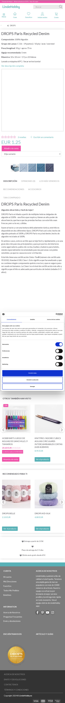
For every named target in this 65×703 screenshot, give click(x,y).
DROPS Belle (8, 513)
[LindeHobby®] (11, 6)
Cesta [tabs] (56, 15)
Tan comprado (11, 197)
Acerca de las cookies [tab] (53, 319)
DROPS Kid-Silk (42, 513)
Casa (15, 15)
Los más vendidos (49, 181)
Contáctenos (11, 684)
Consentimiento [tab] (11, 319)
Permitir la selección (32, 380)
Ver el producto (42, 459)
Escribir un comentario (43, 137)
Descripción (10, 181)
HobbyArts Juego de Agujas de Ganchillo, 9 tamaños (14, 441)
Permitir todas (32, 373)
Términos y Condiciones (16, 690)
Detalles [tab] (32, 319)
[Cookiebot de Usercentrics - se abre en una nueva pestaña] (51, 314)
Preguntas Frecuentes (12, 617)
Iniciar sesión (42, 15)
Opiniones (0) (28, 181)
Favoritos (28, 15)
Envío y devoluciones (12, 621)
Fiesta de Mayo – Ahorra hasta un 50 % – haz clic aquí (20, 1)
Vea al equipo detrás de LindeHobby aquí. (48, 603)
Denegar (32, 386)
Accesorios (34, 189)
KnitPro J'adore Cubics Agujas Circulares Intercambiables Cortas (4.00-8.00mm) (48, 442)
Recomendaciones (13, 189)
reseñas (22, 137)
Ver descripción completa (12, 66)
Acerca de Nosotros (11, 612)
